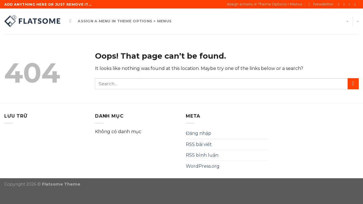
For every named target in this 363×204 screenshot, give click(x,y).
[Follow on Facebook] (339, 5)
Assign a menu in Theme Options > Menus (264, 4)
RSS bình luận (202, 155)
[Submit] (353, 83)
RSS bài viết (199, 144)
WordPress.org (203, 166)
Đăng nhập (198, 133)
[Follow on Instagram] (345, 5)
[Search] (71, 21)
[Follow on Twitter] (350, 5)
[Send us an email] (356, 5)
